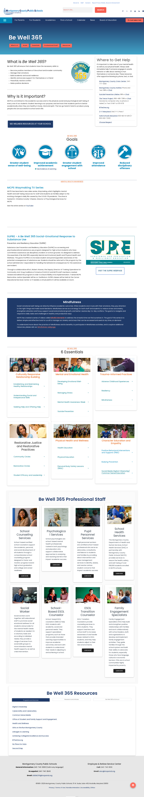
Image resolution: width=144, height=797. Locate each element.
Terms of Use (60, 785)
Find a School (66, 18)
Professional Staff (51, 43)
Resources (66, 43)
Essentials (36, 43)
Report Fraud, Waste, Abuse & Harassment (106, 3)
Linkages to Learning (20, 729)
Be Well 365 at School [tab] (112, 697)
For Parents (19, 18)
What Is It (14, 43)
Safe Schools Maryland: (108, 113)
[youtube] (135, 9)
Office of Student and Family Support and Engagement (34, 717)
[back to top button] (133, 785)
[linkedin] (139, 9)
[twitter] (126, 9)
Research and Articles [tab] (71, 697)
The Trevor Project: (106, 96)
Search (100, 9)
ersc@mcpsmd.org (107, 769)
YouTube (29, 203)
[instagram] (131, 9)
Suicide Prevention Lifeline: (109, 92)
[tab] (28, 383)
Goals (25, 43)
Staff (82, 3)
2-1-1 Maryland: (105, 109)
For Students (34, 18)
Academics (50, 18)
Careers (87, 3)
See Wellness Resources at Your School (30, 121)
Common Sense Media (21, 713)
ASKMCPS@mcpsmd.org (42, 773)
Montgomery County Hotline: (110, 85)
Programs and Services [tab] (30, 697)
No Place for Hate (19, 742)
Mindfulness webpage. (47, 325)
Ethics (93, 785)
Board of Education (108, 18)
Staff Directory (134, 17)
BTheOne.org (104, 105)
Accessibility (85, 785)
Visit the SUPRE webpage (110, 268)
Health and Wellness (20, 721)
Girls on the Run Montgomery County (27, 725)
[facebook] (122, 9)
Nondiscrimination (73, 785)
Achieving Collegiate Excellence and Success (30, 733)
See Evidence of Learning (46, 166)
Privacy (51, 785)
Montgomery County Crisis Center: (112, 79)
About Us (76, 3)
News (92, 18)
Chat (110, 88)
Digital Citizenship (19, 704)
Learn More (24, 573)
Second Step (17, 746)
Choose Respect (105, 120)
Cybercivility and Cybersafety (24, 708)
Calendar (81, 18)
